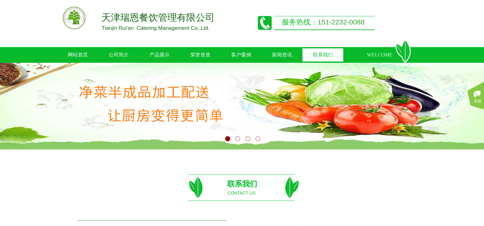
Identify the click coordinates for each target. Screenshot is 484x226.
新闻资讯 (282, 54)
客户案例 (241, 54)
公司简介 (119, 54)
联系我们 (323, 54)
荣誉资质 (200, 54)
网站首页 (78, 54)
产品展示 (160, 54)
